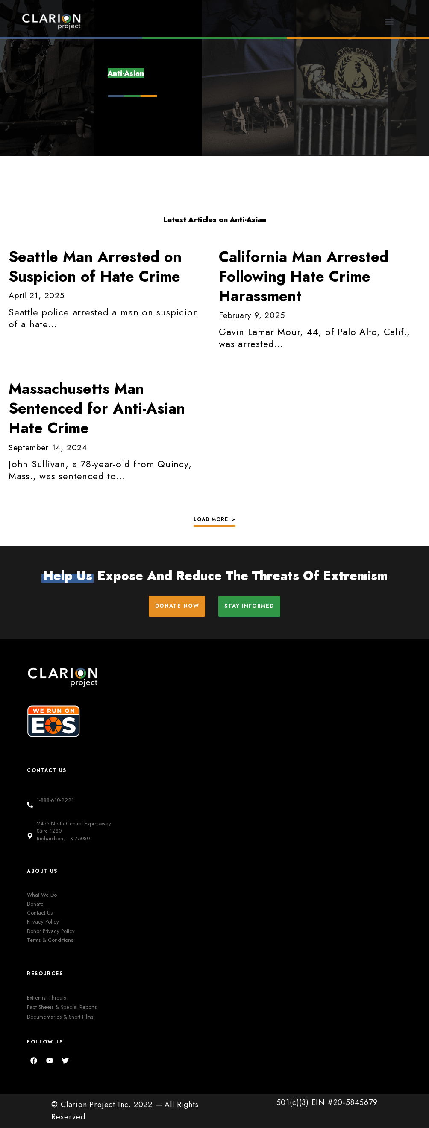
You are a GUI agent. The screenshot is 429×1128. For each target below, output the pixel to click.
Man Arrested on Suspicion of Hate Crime (95, 266)
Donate (35, 904)
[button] (389, 22)
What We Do (42, 895)
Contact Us (40, 913)
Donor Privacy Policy (51, 931)
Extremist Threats (46, 998)
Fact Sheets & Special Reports (62, 1007)
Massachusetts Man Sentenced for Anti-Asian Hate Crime (97, 408)
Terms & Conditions (50, 940)
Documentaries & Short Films (60, 1017)
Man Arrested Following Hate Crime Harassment (303, 276)
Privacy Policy (43, 922)
